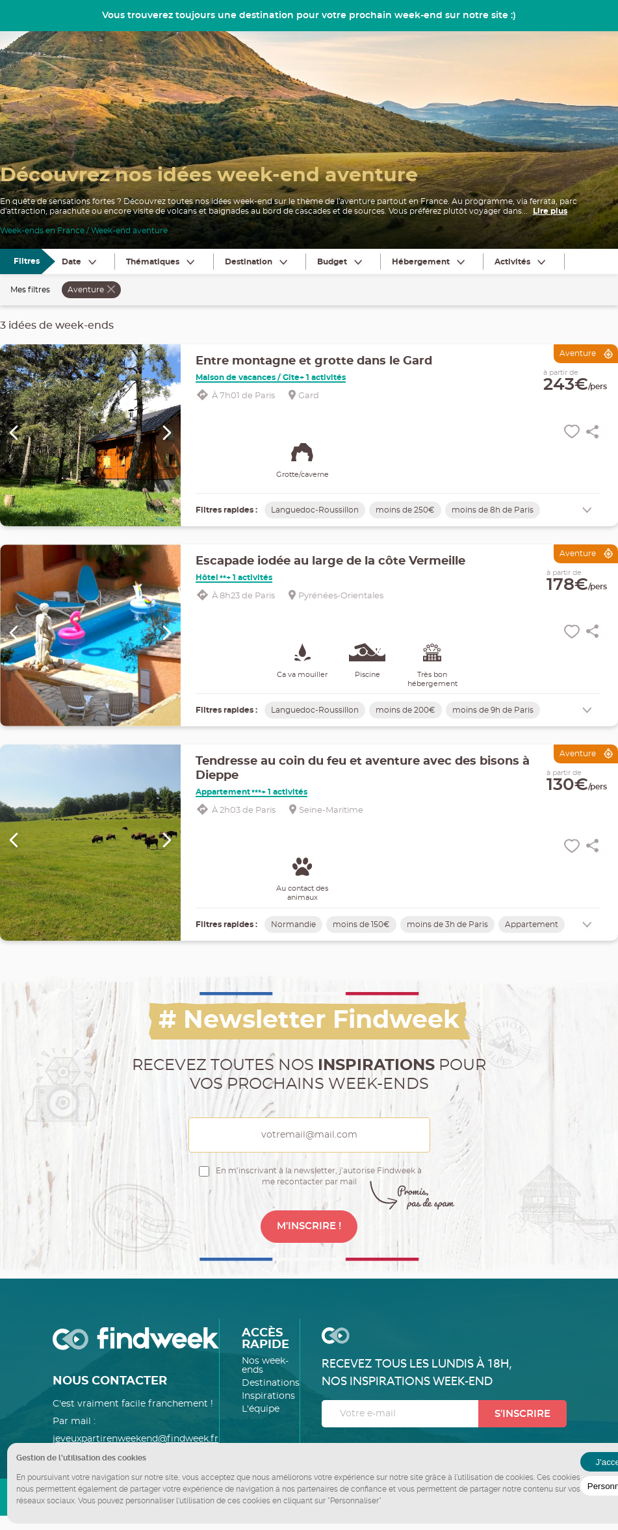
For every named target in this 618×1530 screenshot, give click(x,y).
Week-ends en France (42, 231)
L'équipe (260, 1409)
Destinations (271, 1383)
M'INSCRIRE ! (309, 1226)
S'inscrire (522, 1414)
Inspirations (268, 1396)
